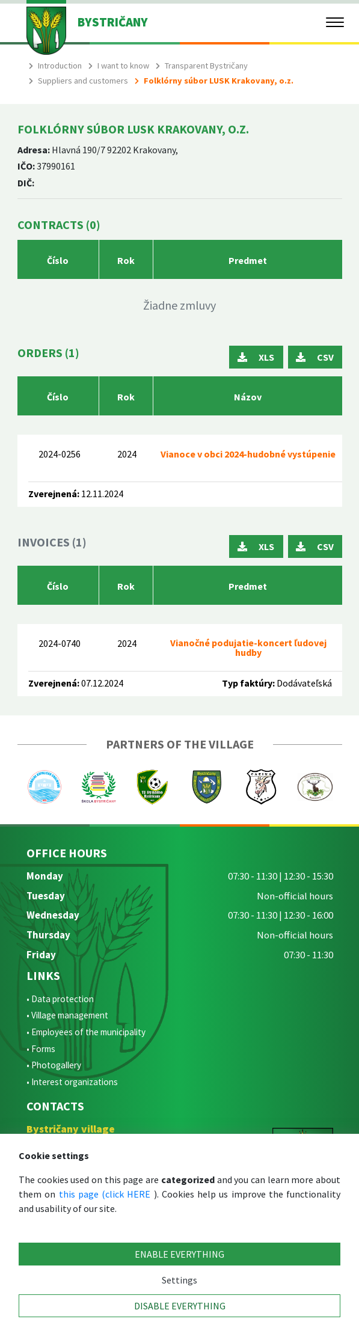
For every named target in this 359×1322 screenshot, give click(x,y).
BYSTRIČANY (113, 22)
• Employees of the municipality (86, 1032)
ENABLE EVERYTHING (179, 1254)
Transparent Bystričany (206, 65)
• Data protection (60, 999)
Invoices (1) (52, 541)
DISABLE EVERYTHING (180, 1306)
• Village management (67, 1015)
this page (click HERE (105, 1194)
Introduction (60, 65)
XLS (256, 357)
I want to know (123, 65)
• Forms (40, 1048)
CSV (315, 357)
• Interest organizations (72, 1082)
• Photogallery (53, 1065)
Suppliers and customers (83, 80)
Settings (179, 1280)
